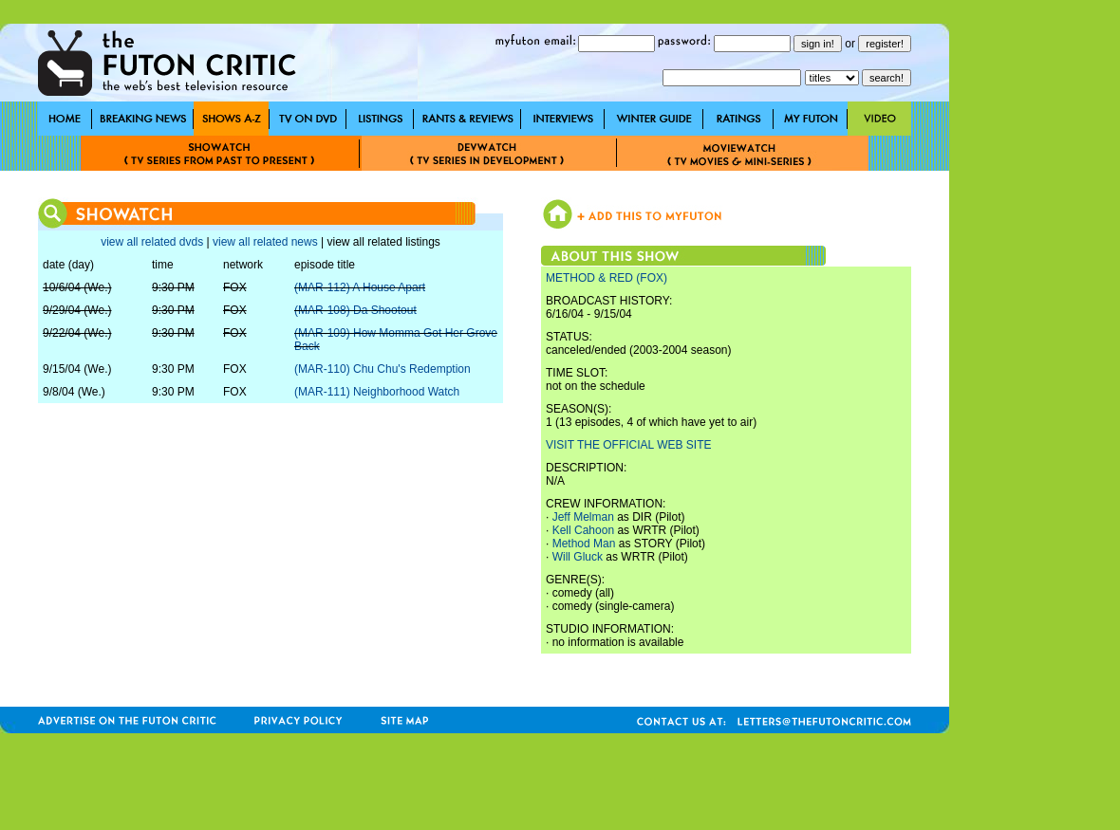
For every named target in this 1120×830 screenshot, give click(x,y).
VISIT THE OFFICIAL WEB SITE (628, 445)
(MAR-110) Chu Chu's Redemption (382, 369)
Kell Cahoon (583, 530)
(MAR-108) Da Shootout (355, 310)
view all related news (265, 242)
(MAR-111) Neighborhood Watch (376, 391)
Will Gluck (577, 556)
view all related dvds (152, 242)
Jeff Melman (583, 517)
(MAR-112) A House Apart (359, 287)
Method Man (584, 543)
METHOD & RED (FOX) (606, 278)
